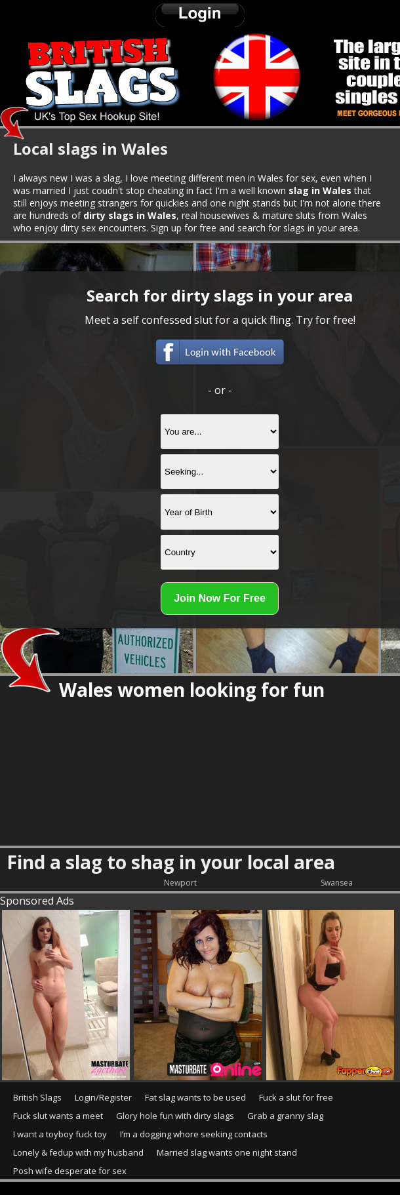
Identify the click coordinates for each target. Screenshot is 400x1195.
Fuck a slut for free (296, 1097)
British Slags (37, 1097)
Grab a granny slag (285, 1116)
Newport (180, 882)
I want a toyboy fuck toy (60, 1134)
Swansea (337, 882)
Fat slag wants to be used (195, 1097)
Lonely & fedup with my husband (78, 1152)
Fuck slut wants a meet (58, 1116)
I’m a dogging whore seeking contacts (194, 1134)
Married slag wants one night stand (227, 1152)
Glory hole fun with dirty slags (175, 1116)
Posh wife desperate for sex (70, 1171)
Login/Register (103, 1097)
